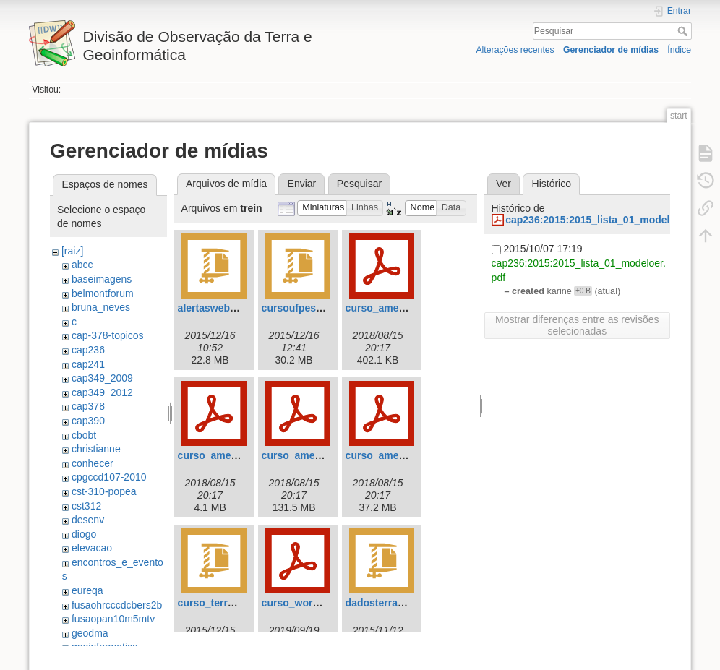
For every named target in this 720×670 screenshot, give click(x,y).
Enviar (302, 183)
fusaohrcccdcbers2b (117, 605)
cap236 (88, 350)
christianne (96, 449)
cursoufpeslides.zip (309, 308)
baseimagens (102, 279)
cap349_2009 (102, 378)
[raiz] (72, 251)
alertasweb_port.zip (225, 308)
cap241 (88, 364)
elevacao (92, 548)
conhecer (92, 463)
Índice (679, 50)
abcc (82, 264)
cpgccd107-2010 (109, 477)
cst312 (86, 506)
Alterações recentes (515, 50)
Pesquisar (684, 31)
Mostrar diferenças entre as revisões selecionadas (577, 325)
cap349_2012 (102, 392)
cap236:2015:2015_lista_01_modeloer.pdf (604, 220)
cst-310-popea (104, 491)
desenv (88, 519)
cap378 (88, 406)
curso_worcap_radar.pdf (321, 603)
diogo (84, 534)
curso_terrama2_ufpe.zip (238, 603)
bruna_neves (101, 307)
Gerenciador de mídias (611, 50)
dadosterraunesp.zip (395, 603)
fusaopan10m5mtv (113, 618)
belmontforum (103, 293)
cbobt (84, 435)
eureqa (87, 590)
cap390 (88, 420)
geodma (90, 633)
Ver (503, 183)
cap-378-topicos (108, 335)
